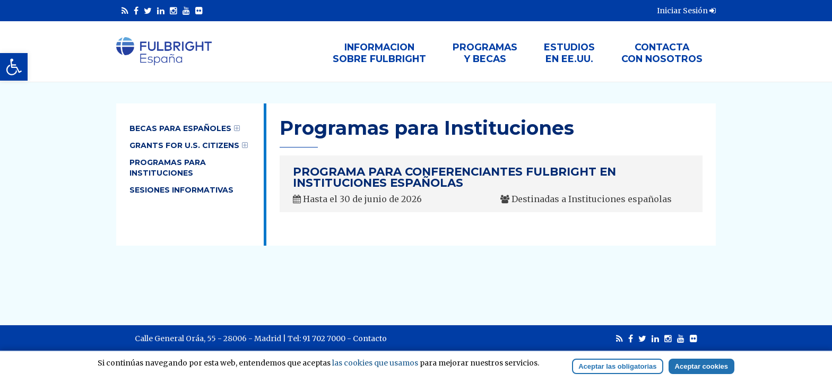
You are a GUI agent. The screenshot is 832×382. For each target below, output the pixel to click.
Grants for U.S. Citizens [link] (184, 145)
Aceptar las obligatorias (617, 366)
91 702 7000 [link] (323, 338)
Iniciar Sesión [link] (686, 10)
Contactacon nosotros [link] (662, 52)
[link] (14, 67)
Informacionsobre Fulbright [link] (379, 52)
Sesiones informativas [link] (181, 190)
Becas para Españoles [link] (180, 128)
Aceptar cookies (701, 366)
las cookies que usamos (375, 363)
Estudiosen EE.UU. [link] (569, 52)
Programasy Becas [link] (485, 52)
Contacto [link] (370, 338)
